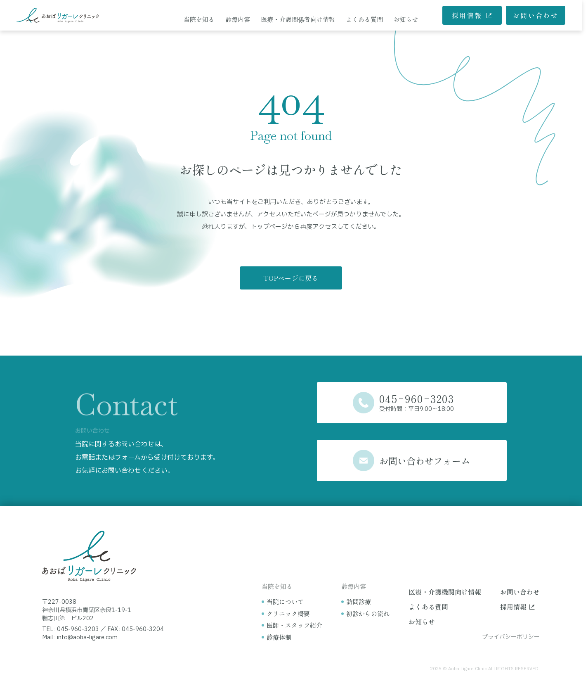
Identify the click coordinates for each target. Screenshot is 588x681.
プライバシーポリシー (511, 637)
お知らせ (406, 19)
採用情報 (472, 15)
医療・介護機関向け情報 (445, 592)
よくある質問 (364, 19)
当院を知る (199, 19)
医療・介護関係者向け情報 (298, 19)
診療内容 (237, 19)
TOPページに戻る (290, 278)
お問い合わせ (535, 15)
